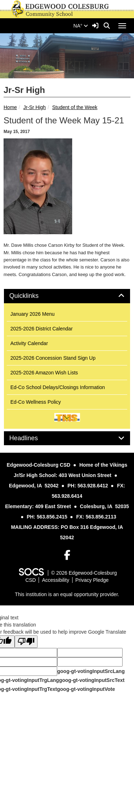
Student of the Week (75, 107)
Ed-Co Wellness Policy (35, 402)
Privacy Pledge (92, 580)
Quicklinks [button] (32, 296)
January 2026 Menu (32, 314)
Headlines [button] (31, 438)
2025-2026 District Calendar (41, 328)
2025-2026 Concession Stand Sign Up (52, 358)
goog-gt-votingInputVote (86, 689)
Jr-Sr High (34, 107)
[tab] (67, 296)
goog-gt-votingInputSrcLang (91, 671)
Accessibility (55, 580)
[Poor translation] (26, 641)
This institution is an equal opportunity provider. (67, 594)
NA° (80, 26)
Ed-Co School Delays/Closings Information (57, 387)
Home (10, 107)
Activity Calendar (29, 343)
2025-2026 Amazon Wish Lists (44, 372)
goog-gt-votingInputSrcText (91, 680)
